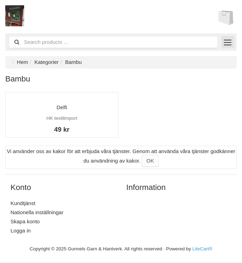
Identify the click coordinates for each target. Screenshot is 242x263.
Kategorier (46, 62)
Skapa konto (25, 221)
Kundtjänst (23, 203)
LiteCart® (202, 248)
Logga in (21, 231)
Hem (22, 62)
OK (150, 161)
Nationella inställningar (37, 212)
